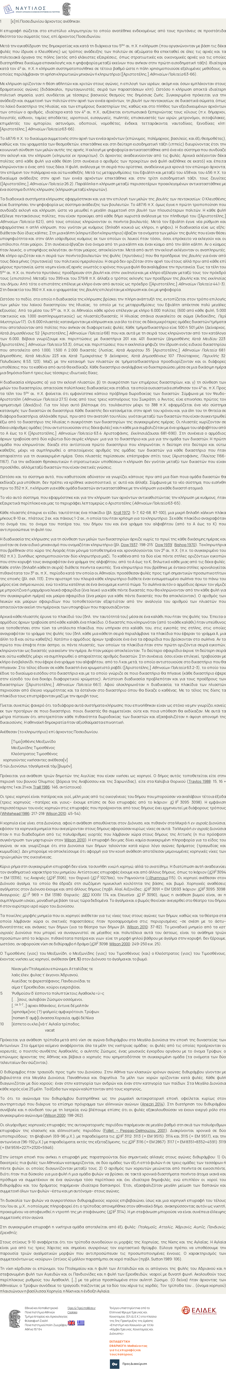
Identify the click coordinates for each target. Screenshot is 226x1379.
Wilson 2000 (119, 943)
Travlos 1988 (199, 781)
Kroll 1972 (122, 512)
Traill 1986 (41, 787)
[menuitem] (72, 1323)
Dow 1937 (129, 544)
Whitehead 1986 (16, 813)
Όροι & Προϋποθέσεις (82, 1308)
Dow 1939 (163, 544)
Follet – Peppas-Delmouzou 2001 (134, 1130)
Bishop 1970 (184, 544)
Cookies (72, 1312)
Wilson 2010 (56, 813)
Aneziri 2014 (152, 1104)
